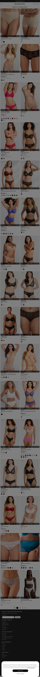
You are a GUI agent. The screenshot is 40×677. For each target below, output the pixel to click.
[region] (20, 669)
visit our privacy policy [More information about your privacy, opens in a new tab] (31, 667)
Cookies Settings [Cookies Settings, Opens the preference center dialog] (20, 673)
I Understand (20, 670)
